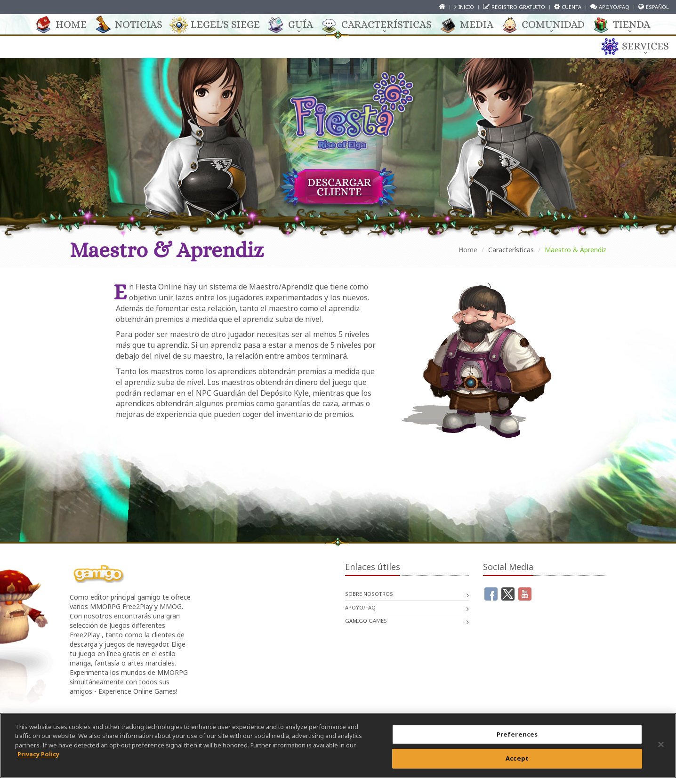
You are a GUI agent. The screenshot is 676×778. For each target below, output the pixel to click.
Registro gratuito (518, 6)
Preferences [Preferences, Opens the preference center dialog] (517, 734)
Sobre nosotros (369, 593)
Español (657, 6)
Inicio (466, 6)
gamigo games (366, 620)
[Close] (661, 744)
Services (640, 46)
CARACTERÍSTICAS (382, 25)
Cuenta (571, 6)
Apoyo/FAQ (614, 6)
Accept (517, 758)
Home (66, 25)
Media (472, 25)
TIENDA (627, 25)
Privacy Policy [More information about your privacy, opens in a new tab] (38, 754)
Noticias (133, 25)
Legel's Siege (220, 25)
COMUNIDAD (548, 25)
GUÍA (296, 25)
